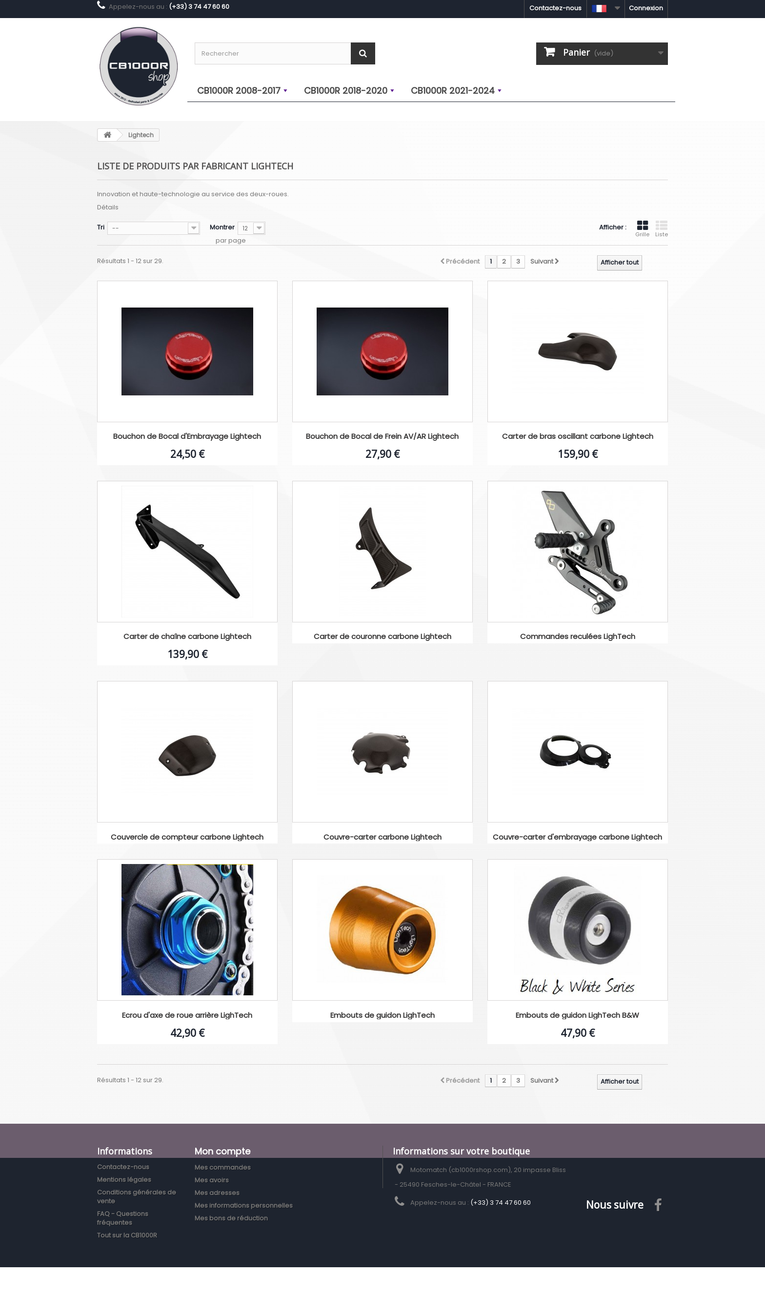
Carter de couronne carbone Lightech (382, 637)
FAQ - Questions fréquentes (122, 1218)
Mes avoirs (212, 1180)
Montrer (222, 227)
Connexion (646, 8)
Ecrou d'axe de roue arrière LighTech (187, 1015)
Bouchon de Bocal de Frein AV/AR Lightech (382, 436)
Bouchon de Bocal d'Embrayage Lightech (187, 436)
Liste (661, 229)
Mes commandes (223, 1167)
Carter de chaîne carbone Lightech (187, 637)
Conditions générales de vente (136, 1197)
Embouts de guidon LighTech (382, 1015)
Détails (108, 207)
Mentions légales (124, 1179)
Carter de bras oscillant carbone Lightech (577, 436)
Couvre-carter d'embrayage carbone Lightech (577, 837)
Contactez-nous (555, 8)
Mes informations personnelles (244, 1205)
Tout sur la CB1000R (127, 1235)
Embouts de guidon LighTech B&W (577, 1015)
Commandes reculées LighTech (577, 637)
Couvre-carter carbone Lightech (382, 837)
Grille (642, 229)
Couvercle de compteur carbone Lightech (187, 837)
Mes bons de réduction (231, 1218)
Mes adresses (217, 1192)
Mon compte (222, 1151)
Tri (100, 227)
